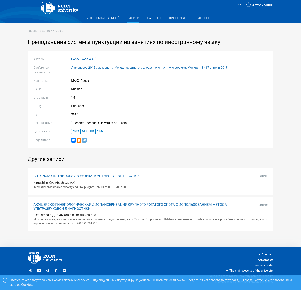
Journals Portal (263, 265)
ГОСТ (76, 139)
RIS (92, 139)
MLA (85, 139)
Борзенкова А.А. (82, 67)
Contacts (267, 254)
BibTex (101, 139)
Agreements (265, 260)
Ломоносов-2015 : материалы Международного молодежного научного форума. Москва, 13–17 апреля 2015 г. (151, 75)
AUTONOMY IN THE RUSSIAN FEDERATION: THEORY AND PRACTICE (86, 183)
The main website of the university (251, 270)
